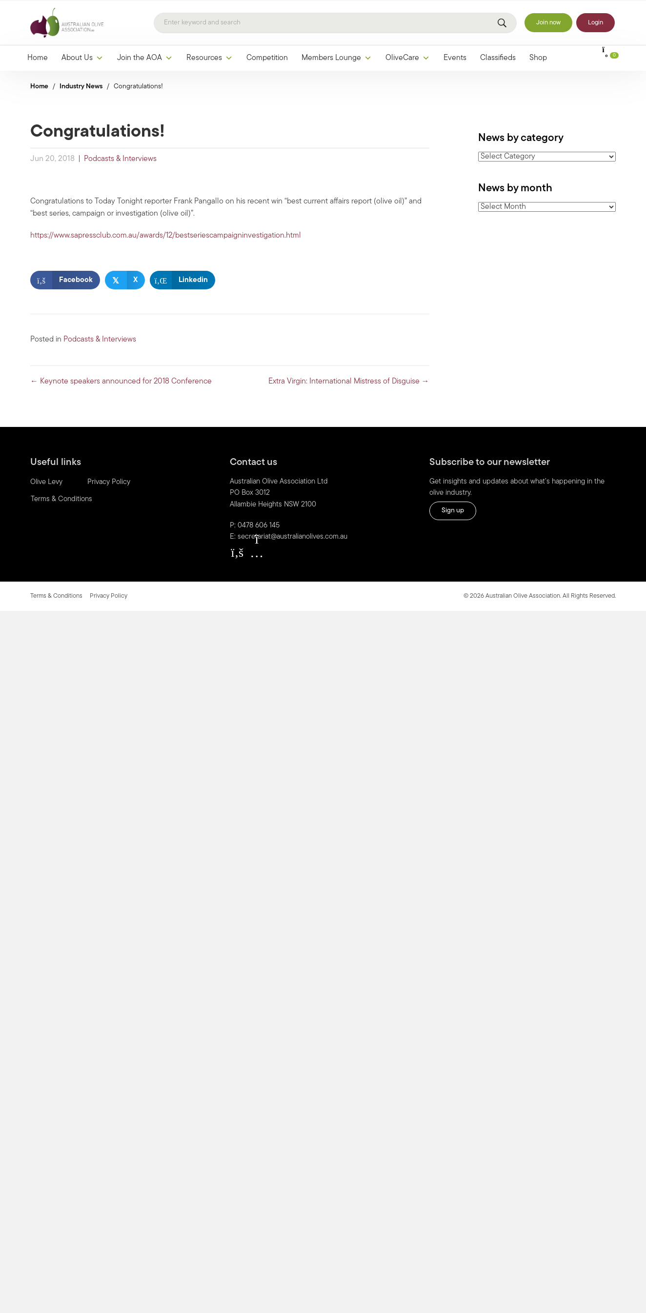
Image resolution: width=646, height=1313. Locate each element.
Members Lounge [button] (337, 58)
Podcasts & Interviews (120, 159)
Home (37, 58)
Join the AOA (145, 58)
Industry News (81, 86)
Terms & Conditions (61, 499)
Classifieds (498, 58)
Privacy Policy (108, 482)
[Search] (335, 23)
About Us (82, 58)
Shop (538, 58)
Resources (209, 58)
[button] (237, 552)
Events (455, 58)
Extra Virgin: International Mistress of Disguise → (348, 381)
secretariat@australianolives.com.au (292, 537)
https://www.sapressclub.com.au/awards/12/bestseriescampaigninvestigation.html (165, 236)
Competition (267, 58)
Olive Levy (46, 482)
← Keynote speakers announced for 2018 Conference (121, 381)
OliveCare (407, 58)
